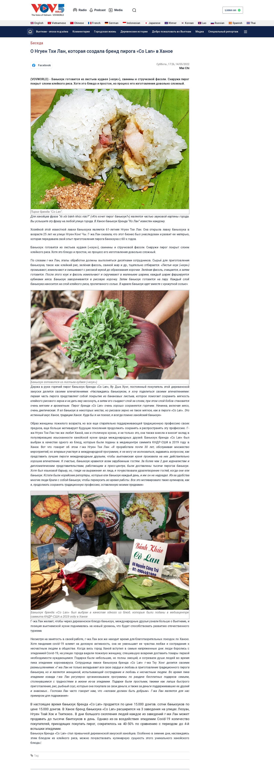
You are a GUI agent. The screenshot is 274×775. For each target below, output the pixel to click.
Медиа (199, 31)
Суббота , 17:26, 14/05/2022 (172, 64)
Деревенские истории (134, 31)
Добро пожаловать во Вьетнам (171, 31)
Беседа (36, 43)
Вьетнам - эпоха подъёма (52, 31)
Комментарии (81, 31)
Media (115, 10)
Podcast (98, 10)
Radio (80, 10)
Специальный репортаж (223, 31)
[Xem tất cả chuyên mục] (245, 31)
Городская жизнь (105, 31)
